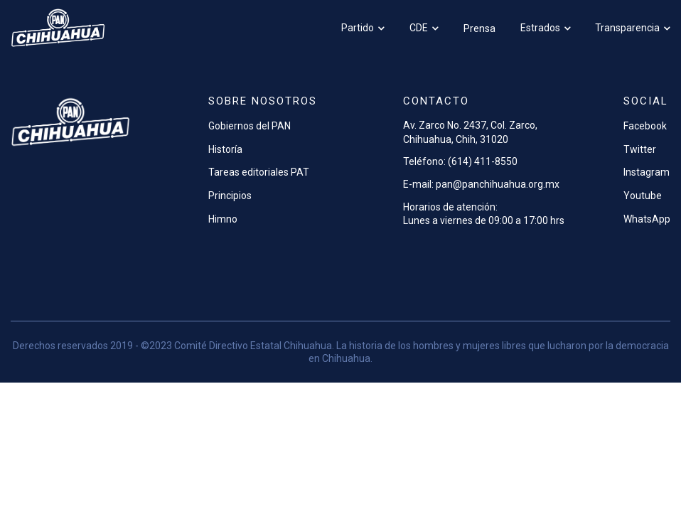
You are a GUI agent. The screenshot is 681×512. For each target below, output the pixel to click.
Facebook (645, 126)
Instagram (646, 172)
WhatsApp (646, 219)
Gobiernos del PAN (249, 126)
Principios (230, 195)
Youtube (642, 195)
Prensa (479, 28)
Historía (225, 149)
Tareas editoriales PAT (258, 172)
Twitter (639, 149)
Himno (222, 219)
